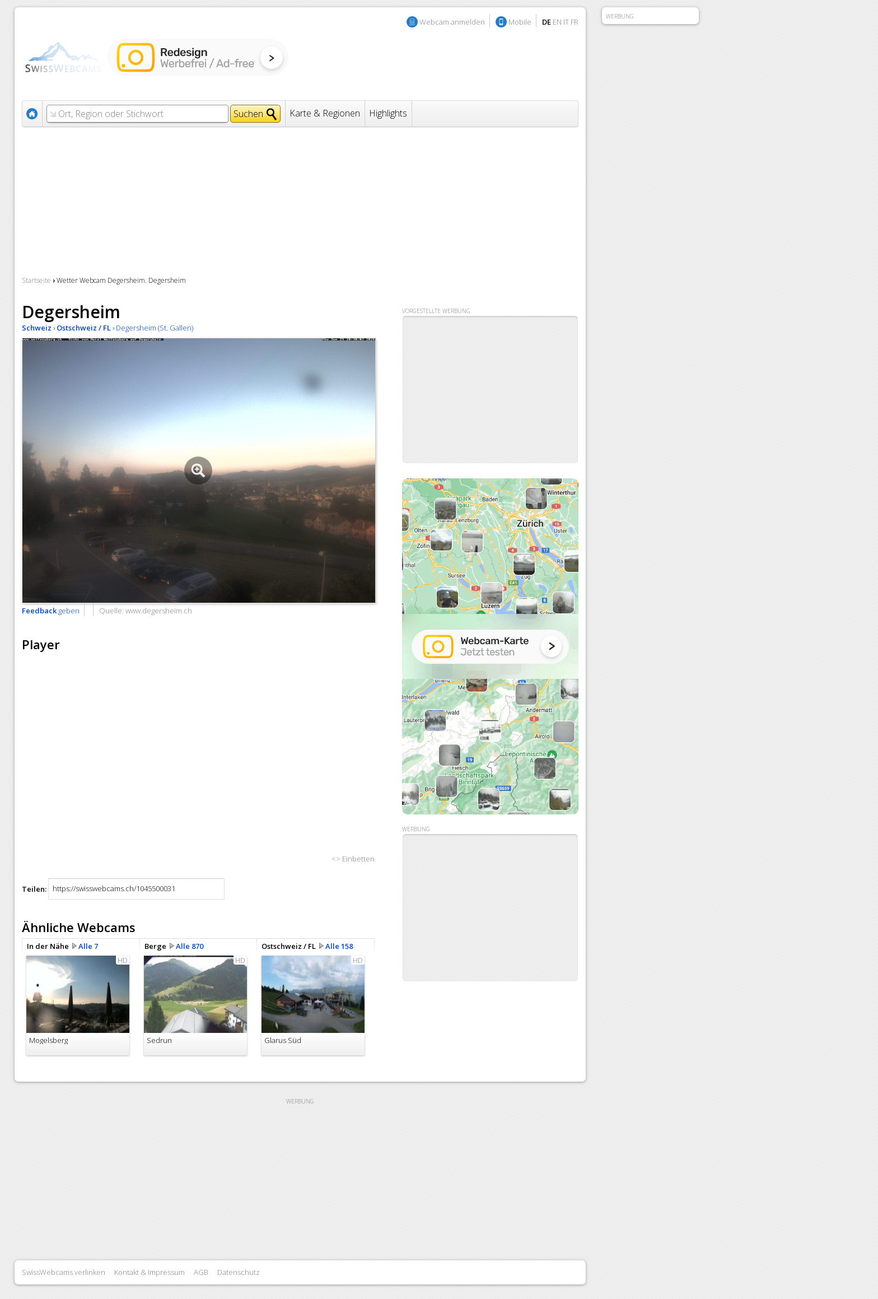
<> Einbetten (353, 859)
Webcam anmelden (452, 22)
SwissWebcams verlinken (63, 1272)
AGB (201, 1272)
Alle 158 (339, 946)
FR (574, 22)
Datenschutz (238, 1272)
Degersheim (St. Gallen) (154, 328)
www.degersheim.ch (158, 611)
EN (557, 22)
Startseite (36, 280)
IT (566, 22)
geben (51, 611)
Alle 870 (189, 946)
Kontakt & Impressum (149, 1272)
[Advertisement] (491, 908)
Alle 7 (88, 946)
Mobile (519, 22)
